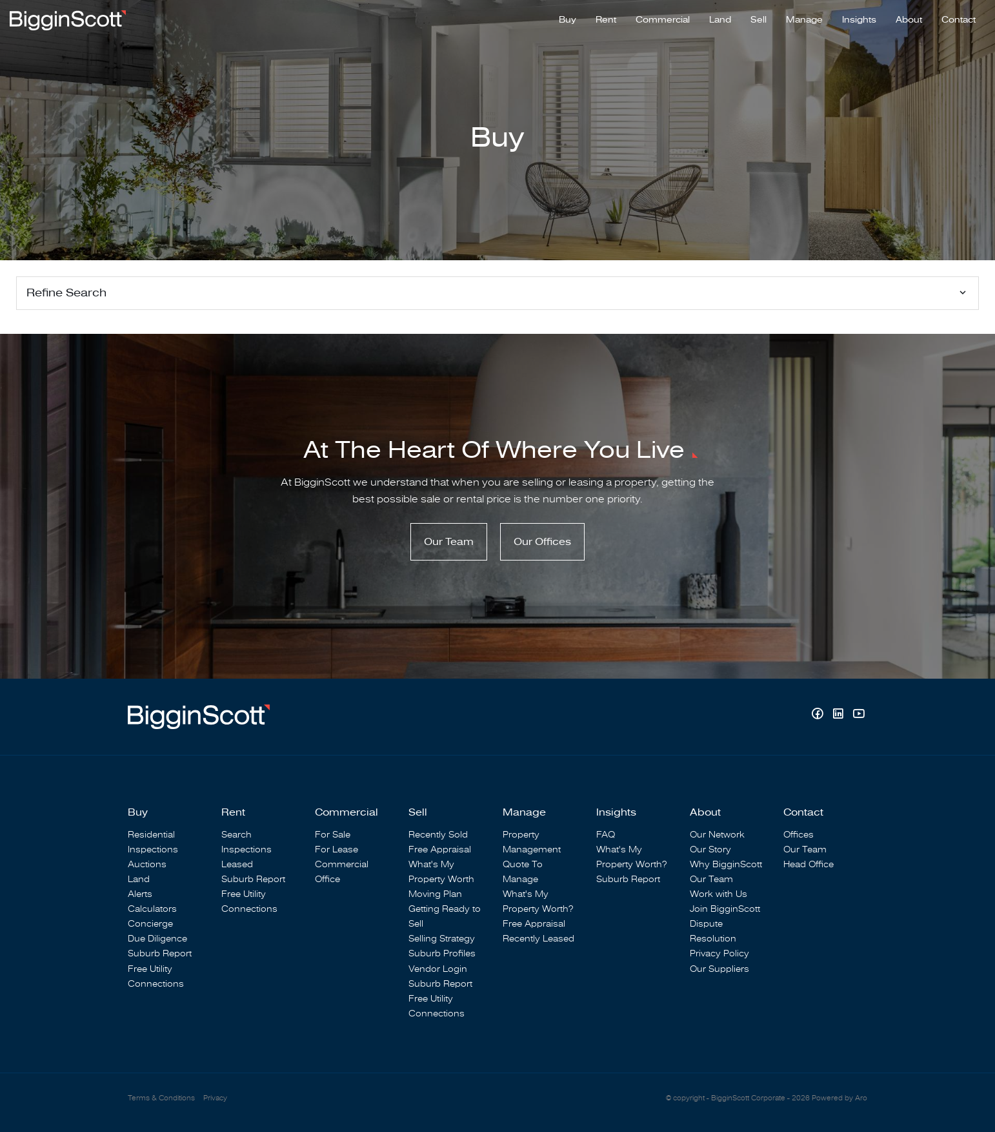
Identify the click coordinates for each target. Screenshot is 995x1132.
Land (720, 20)
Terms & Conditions (161, 1098)
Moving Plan (435, 894)
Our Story (710, 849)
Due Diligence (157, 938)
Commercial (663, 20)
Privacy (215, 1098)
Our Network (717, 834)
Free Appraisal (439, 849)
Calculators (152, 908)
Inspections (153, 849)
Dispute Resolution (713, 931)
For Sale (332, 834)
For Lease (336, 849)
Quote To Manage (523, 872)
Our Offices (542, 542)
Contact (958, 20)
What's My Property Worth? (538, 901)
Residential (151, 834)
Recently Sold (438, 834)
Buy (567, 20)
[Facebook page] (819, 715)
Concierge (150, 923)
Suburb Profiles (442, 953)
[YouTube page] (858, 715)
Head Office (808, 864)
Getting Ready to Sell (444, 916)
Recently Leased (538, 938)
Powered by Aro (839, 1098)
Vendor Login (437, 968)
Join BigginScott (725, 908)
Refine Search (66, 293)
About (909, 20)
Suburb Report (160, 953)
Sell (758, 20)
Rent (606, 20)
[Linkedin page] (839, 715)
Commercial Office (341, 872)
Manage (804, 20)
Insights (859, 20)
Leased (237, 864)
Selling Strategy (441, 938)
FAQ (605, 834)
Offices (798, 834)
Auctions (147, 864)
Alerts (140, 894)
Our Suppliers (719, 968)
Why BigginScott (726, 864)
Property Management (532, 842)
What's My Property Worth (441, 872)
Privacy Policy (719, 953)
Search (236, 834)
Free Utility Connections (156, 976)
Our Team (449, 542)
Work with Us (718, 894)
